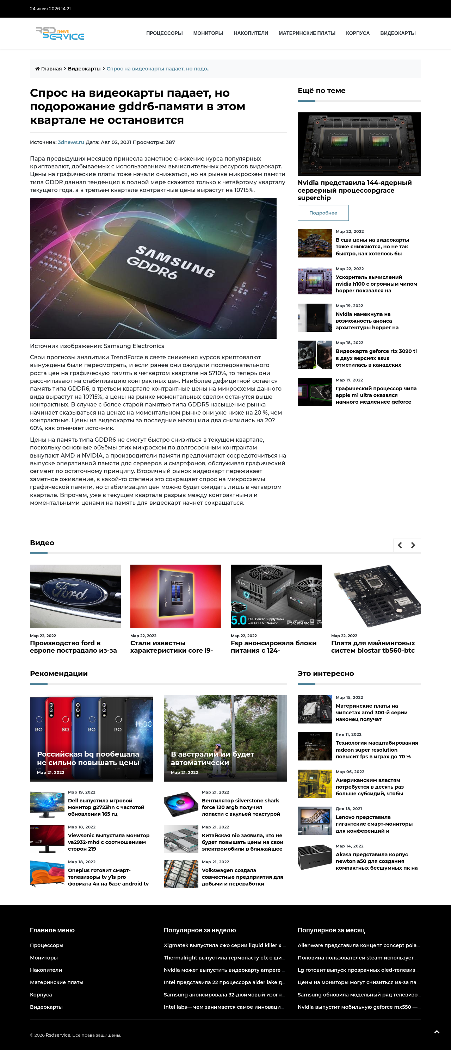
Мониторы (208, 33)
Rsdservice (58, 1035)
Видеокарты (398, 33)
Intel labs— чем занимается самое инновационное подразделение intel (258, 1007)
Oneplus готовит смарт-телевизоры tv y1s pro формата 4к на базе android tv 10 (108, 880)
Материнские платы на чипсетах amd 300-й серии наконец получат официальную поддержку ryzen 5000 (372, 719)
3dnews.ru (71, 142)
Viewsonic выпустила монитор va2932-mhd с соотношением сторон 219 (108, 842)
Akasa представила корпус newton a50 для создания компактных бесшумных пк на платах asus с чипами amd (377, 864)
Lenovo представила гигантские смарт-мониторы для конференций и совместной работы (374, 827)
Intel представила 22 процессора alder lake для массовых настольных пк (260, 982)
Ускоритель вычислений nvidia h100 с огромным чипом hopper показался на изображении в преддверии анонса (376, 290)
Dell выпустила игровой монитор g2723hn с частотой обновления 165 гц (106, 807)
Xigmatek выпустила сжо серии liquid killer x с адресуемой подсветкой (258, 945)
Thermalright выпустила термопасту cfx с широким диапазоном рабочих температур (276, 958)
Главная (48, 69)
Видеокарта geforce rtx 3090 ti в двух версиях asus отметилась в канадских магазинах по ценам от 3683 (376, 361)
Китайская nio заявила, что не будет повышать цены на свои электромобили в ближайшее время (243, 845)
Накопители (251, 33)
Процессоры (164, 33)
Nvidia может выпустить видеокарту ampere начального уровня (248, 970)
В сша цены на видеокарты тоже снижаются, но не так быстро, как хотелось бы (372, 246)
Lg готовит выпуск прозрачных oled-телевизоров (363, 970)
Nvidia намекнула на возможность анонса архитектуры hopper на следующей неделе (367, 324)
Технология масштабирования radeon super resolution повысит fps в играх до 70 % (377, 749)
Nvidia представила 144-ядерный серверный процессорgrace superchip (355, 190)
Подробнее (323, 213)
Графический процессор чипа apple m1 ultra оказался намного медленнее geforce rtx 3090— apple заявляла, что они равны (376, 402)
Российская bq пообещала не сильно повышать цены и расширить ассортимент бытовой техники (88, 767)
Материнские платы (307, 33)
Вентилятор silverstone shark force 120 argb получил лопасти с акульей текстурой (241, 807)
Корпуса (358, 33)
